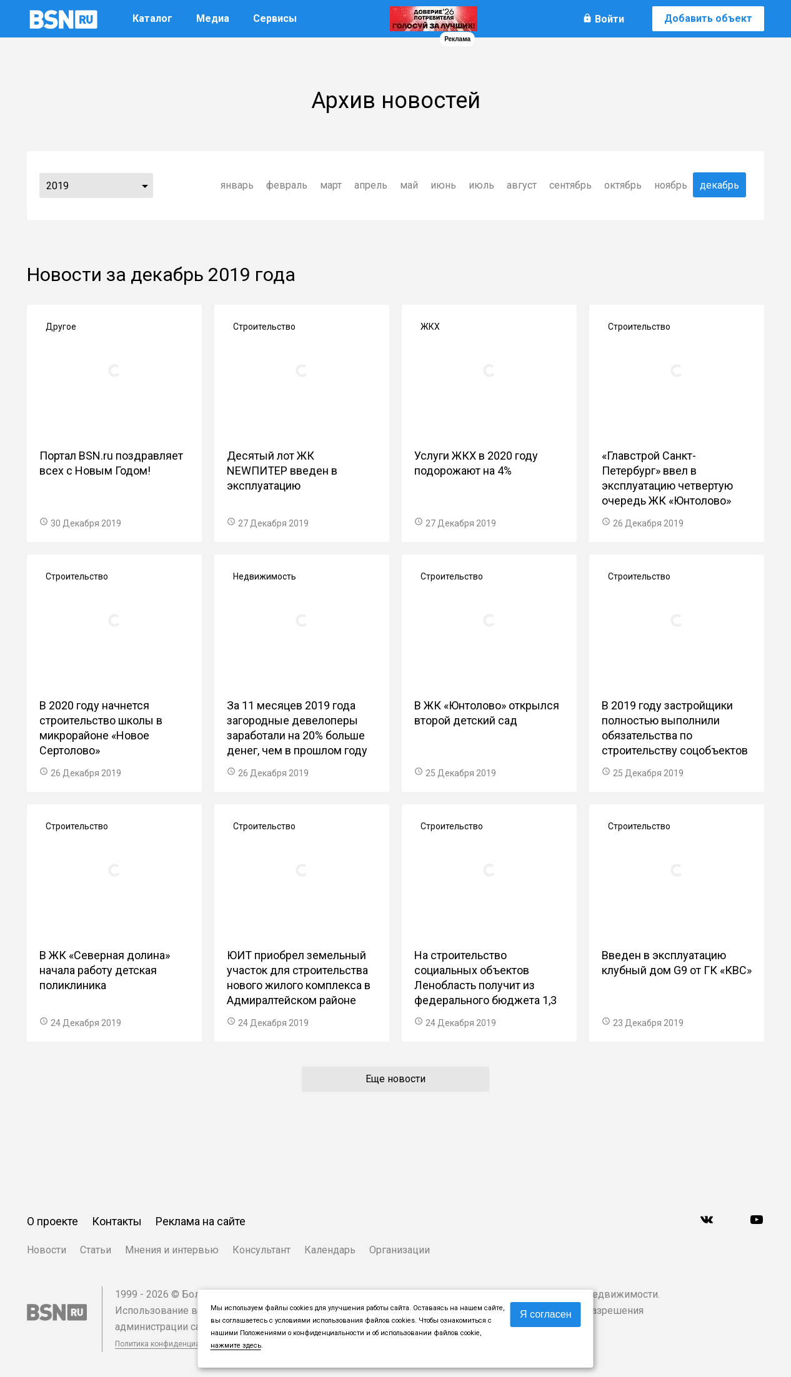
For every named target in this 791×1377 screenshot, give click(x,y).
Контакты (117, 1221)
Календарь (330, 1250)
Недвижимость (264, 576)
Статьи (95, 1250)
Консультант (261, 1250)
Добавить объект (708, 18)
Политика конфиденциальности (172, 1344)
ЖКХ (430, 327)
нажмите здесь (236, 1345)
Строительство (264, 327)
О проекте (52, 1221)
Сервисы (275, 18)
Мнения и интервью (172, 1250)
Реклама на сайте (201, 1221)
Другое (61, 327)
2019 (57, 186)
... (144, 185)
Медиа (212, 18)
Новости (46, 1250)
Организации (399, 1250)
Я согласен (546, 1314)
